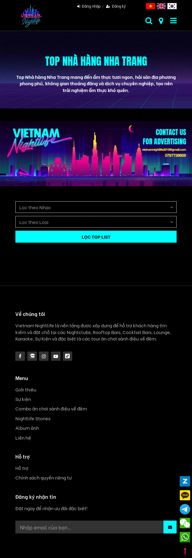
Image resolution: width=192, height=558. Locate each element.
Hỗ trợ (21, 468)
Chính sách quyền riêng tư (43, 477)
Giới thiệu (25, 389)
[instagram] (32, 356)
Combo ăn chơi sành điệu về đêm (51, 408)
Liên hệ (23, 437)
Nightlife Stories (32, 418)
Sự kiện (23, 399)
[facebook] (20, 356)
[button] (170, 527)
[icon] (44, 356)
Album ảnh (27, 428)
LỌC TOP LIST (96, 236)
